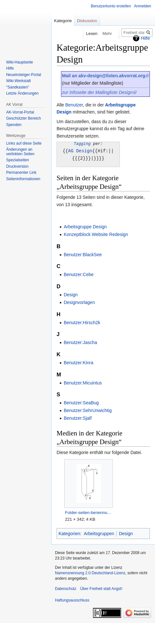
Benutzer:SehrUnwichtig (88, 409)
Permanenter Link (21, 172)
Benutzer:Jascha (80, 341)
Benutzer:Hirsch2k (82, 321)
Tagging (82, 144)
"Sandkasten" (17, 87)
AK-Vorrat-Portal (20, 112)
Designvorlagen (79, 301)
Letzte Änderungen (22, 93)
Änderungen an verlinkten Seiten (20, 151)
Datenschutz (65, 588)
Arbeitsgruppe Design (85, 226)
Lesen (87, 33)
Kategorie (63, 20)
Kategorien (69, 532)
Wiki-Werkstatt (18, 81)
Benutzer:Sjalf (77, 417)
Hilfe (10, 68)
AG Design (80, 150)
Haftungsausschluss (72, 599)
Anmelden (142, 6)
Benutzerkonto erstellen (111, 6)
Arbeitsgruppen (99, 532)
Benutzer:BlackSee (83, 254)
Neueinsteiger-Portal (23, 74)
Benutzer (74, 104)
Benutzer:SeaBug (81, 402)
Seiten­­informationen (23, 179)
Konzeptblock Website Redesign (96, 233)
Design (71, 294)
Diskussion (87, 20)
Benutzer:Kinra (78, 362)
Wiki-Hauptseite (19, 62)
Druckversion (17, 166)
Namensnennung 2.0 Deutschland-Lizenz (90, 572)
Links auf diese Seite (24, 143)
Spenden (13, 124)
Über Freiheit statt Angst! (101, 588)
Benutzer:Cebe (78, 273)
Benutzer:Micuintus (83, 382)
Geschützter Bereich (23, 118)
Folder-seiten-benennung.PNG (88, 511)
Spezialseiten (17, 160)
